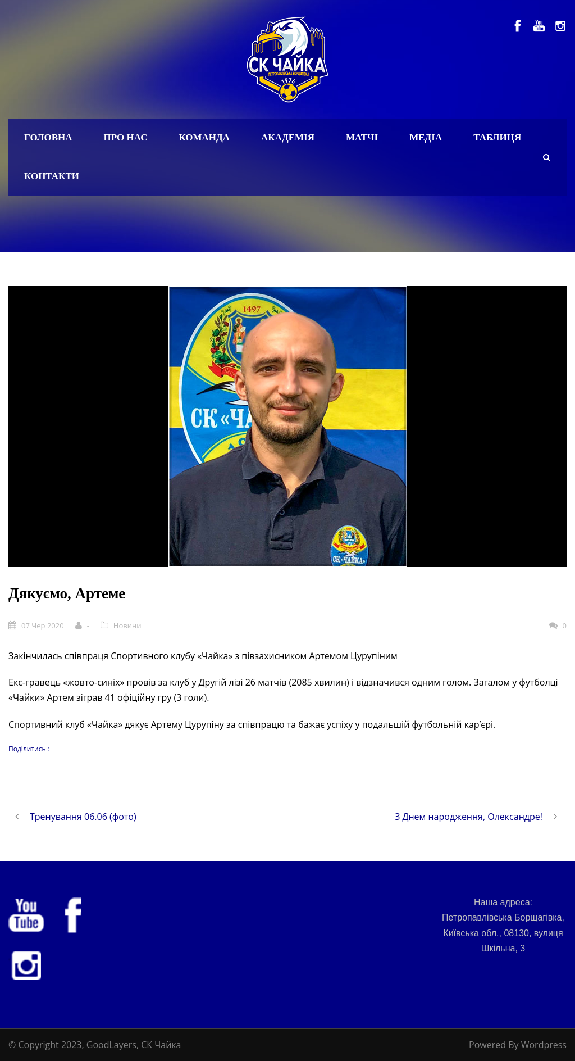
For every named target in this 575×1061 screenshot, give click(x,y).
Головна (48, 137)
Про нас (126, 137)
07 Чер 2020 (42, 625)
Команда (204, 137)
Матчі (362, 137)
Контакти (51, 176)
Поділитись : (28, 749)
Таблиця (497, 137)
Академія (287, 137)
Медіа (425, 137)
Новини (127, 625)
